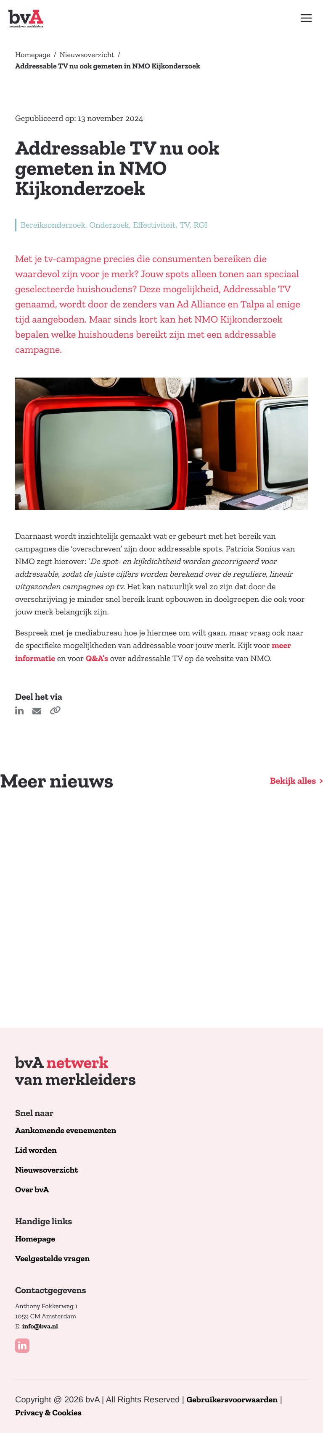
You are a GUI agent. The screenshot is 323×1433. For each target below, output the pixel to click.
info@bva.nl (40, 1327)
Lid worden (36, 1150)
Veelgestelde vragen (52, 1259)
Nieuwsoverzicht (87, 54)
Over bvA (32, 1190)
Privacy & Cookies (48, 1413)
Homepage (32, 54)
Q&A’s (97, 659)
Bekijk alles (293, 780)
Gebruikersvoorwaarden (232, 1400)
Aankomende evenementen (65, 1131)
